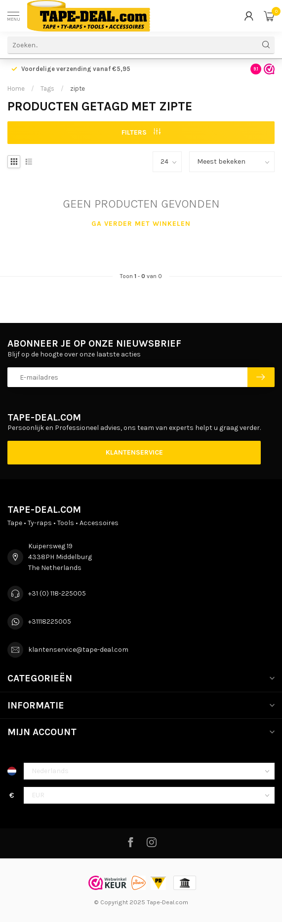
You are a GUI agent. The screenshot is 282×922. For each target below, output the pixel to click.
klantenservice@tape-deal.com (78, 649)
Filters (141, 132)
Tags (47, 88)
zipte (77, 88)
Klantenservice (134, 452)
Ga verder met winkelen (141, 223)
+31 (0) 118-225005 (57, 593)
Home (16, 88)
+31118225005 (49, 621)
